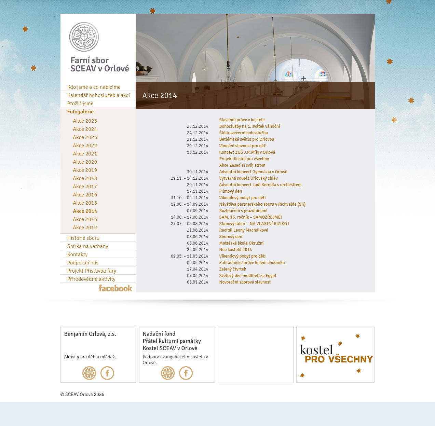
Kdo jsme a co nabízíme (94, 87)
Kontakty (77, 254)
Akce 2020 (85, 162)
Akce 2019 (85, 170)
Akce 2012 (85, 227)
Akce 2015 (85, 203)
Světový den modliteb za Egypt (247, 275)
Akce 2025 (85, 121)
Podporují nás (83, 262)
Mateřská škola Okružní (241, 243)
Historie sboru (83, 238)
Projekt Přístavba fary (91, 270)
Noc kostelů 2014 (235, 249)
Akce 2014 (85, 211)
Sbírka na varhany (87, 246)
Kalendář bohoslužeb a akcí (98, 95)
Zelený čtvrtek (232, 269)
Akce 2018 (85, 178)
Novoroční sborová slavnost (245, 282)
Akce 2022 (85, 145)
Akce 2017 (85, 186)
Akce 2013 (85, 219)
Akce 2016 (85, 194)
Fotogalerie (80, 111)
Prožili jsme (80, 103)
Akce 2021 (85, 153)
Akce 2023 (85, 137)
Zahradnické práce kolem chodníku (252, 262)
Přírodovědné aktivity (91, 279)
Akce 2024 (85, 129)
